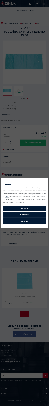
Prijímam (24, 208)
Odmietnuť (24, 221)
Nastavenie (24, 215)
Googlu (7, 196)
